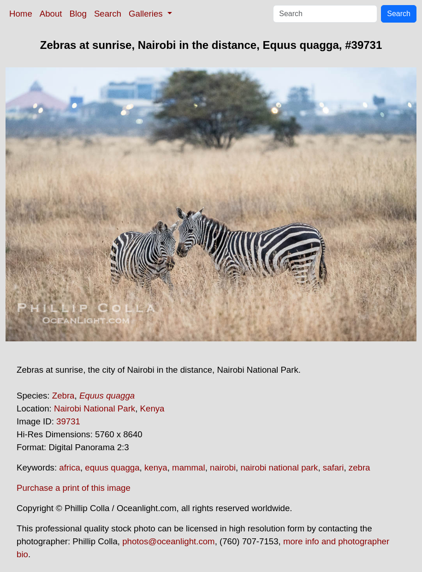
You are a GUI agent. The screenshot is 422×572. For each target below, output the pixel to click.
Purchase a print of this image (74, 488)
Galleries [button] (147, 13)
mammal (188, 467)
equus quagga (112, 467)
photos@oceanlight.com (168, 541)
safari (333, 467)
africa (69, 467)
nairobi (223, 467)
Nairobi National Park (94, 408)
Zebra (63, 395)
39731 (68, 421)
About (51, 13)
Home (20, 13)
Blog (78, 13)
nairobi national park (279, 467)
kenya (155, 467)
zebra (359, 467)
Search (107, 13)
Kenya (152, 408)
